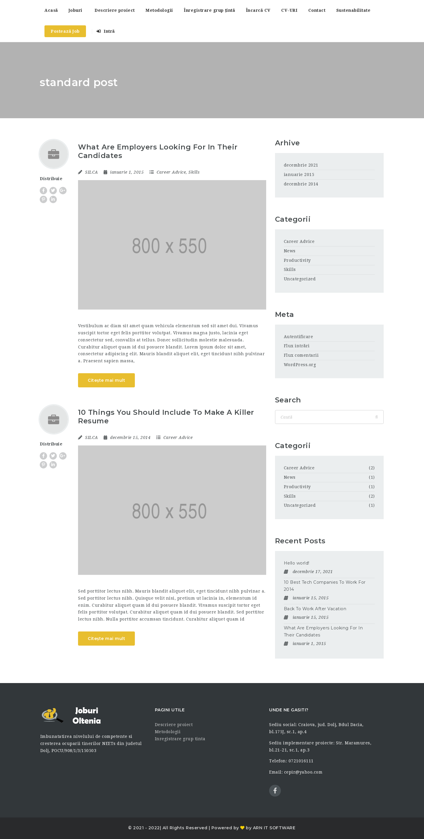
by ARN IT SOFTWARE (270, 827)
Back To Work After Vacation (315, 608)
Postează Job (65, 31)
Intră (106, 31)
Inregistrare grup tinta (180, 738)
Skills (194, 172)
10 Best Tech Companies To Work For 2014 (325, 586)
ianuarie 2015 (299, 174)
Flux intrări (297, 345)
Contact (317, 10)
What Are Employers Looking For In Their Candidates (158, 151)
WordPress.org (300, 364)
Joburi (75, 10)
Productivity (297, 260)
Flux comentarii (301, 355)
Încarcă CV (258, 10)
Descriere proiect (115, 10)
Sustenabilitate (353, 10)
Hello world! (296, 563)
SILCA (91, 172)
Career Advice (171, 172)
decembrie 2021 (301, 165)
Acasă (51, 10)
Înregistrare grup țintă (209, 10)
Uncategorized (300, 279)
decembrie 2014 (301, 184)
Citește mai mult (106, 380)
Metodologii (159, 10)
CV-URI (289, 10)
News (290, 251)
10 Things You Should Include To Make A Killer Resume (166, 416)
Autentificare (298, 336)
